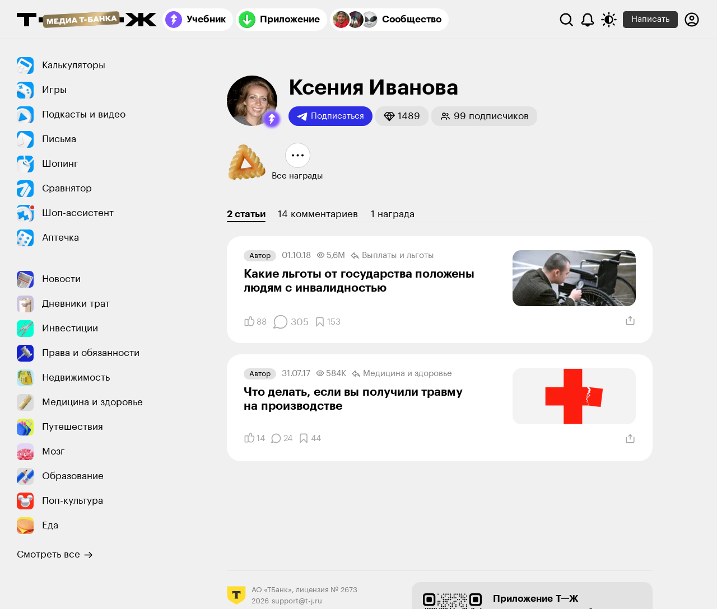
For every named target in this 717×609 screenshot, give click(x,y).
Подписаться (330, 116)
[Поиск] (566, 19)
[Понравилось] (255, 322)
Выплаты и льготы (392, 255)
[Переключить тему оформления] (608, 19)
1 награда (393, 214)
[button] (271, 119)
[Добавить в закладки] (327, 322)
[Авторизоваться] (691, 19)
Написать (650, 19)
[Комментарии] (290, 322)
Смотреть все (55, 555)
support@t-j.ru (297, 601)
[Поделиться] (630, 320)
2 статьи (246, 214)
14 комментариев (318, 214)
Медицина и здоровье (402, 373)
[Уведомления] (587, 19)
